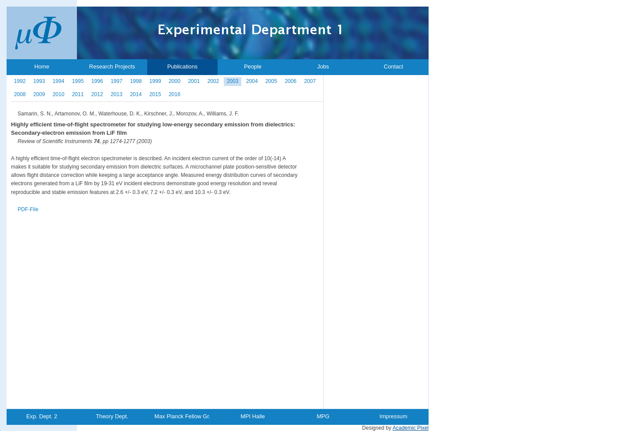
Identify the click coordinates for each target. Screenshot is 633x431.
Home (41, 66)
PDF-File (28, 209)
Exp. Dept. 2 (41, 416)
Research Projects (112, 66)
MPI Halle (252, 416)
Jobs (323, 66)
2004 (252, 81)
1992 (20, 81)
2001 (194, 81)
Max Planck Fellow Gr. (182, 416)
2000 (175, 81)
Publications (182, 66)
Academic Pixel (411, 428)
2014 (136, 94)
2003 (233, 81)
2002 (213, 81)
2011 (78, 94)
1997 (117, 81)
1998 (136, 81)
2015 (155, 94)
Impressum (393, 416)
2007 (310, 81)
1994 (59, 81)
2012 (97, 94)
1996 (97, 81)
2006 (291, 81)
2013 (117, 94)
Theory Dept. (112, 416)
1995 (78, 81)
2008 (20, 94)
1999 (155, 81)
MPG (322, 416)
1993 (39, 81)
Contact (393, 66)
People (253, 66)
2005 (271, 81)
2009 (39, 94)
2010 (59, 94)
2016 (175, 94)
